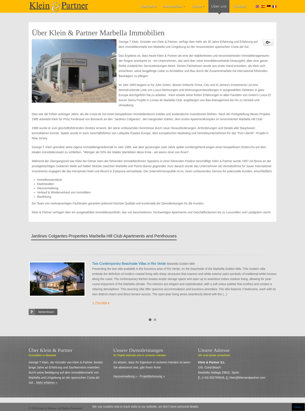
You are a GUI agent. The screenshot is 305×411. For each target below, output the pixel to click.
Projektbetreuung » (152, 376)
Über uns (219, 6)
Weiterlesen (46, 312)
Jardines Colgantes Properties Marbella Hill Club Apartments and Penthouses (104, 236)
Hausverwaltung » (125, 376)
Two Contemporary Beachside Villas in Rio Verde (129, 263)
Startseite (148, 6)
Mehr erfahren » (46, 382)
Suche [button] (198, 6)
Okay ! (298, 407)
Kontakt (239, 6)
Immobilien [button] (174, 6)
